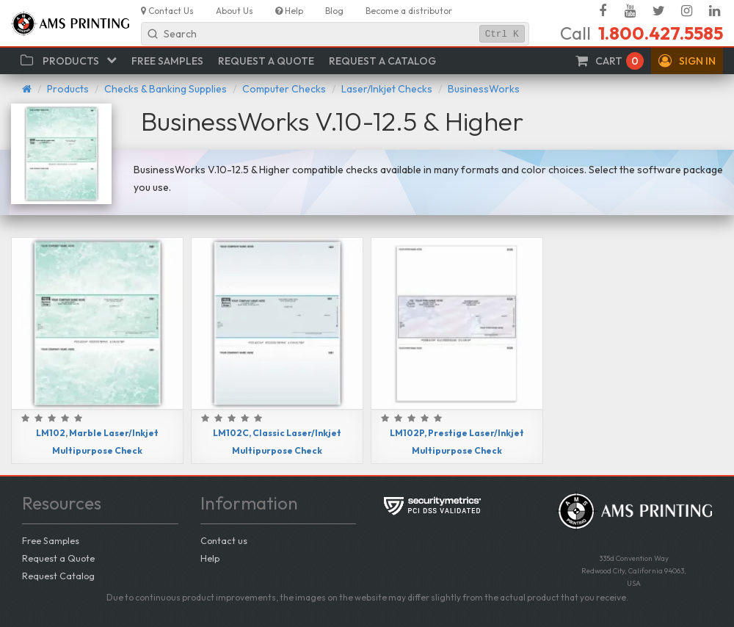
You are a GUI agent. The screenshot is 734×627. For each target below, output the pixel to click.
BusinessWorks (484, 88)
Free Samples (50, 540)
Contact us (223, 540)
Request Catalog (58, 575)
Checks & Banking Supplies (165, 88)
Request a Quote (58, 558)
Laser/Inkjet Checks (386, 88)
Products (68, 88)
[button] (687, 61)
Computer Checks (284, 88)
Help (209, 558)
